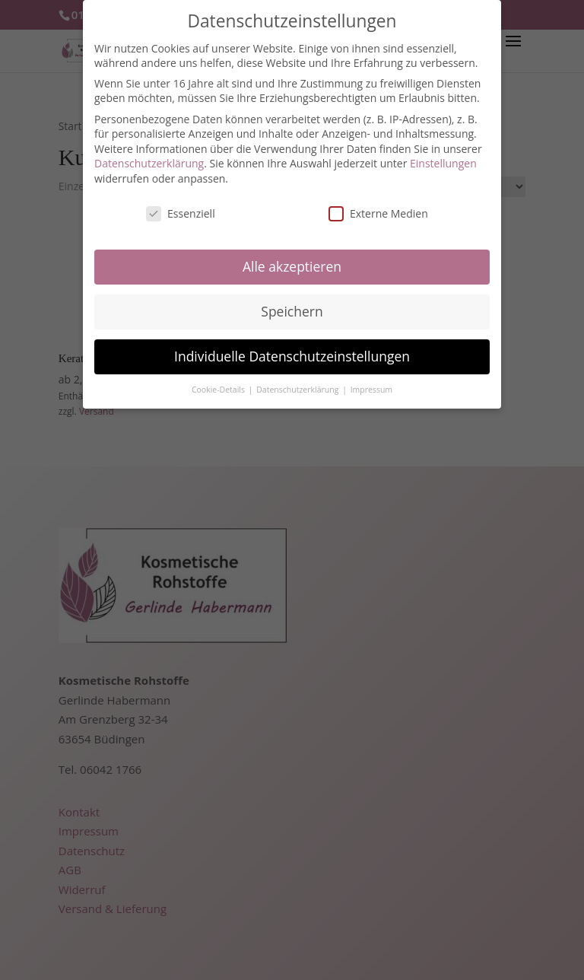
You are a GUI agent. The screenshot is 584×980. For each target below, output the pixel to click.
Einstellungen (443, 153)
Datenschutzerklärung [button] (298, 379)
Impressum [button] (371, 379)
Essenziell (180, 203)
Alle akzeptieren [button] (292, 256)
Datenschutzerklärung (149, 153)
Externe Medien (378, 203)
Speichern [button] (291, 301)
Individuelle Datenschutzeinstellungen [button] (292, 346)
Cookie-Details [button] (219, 379)
